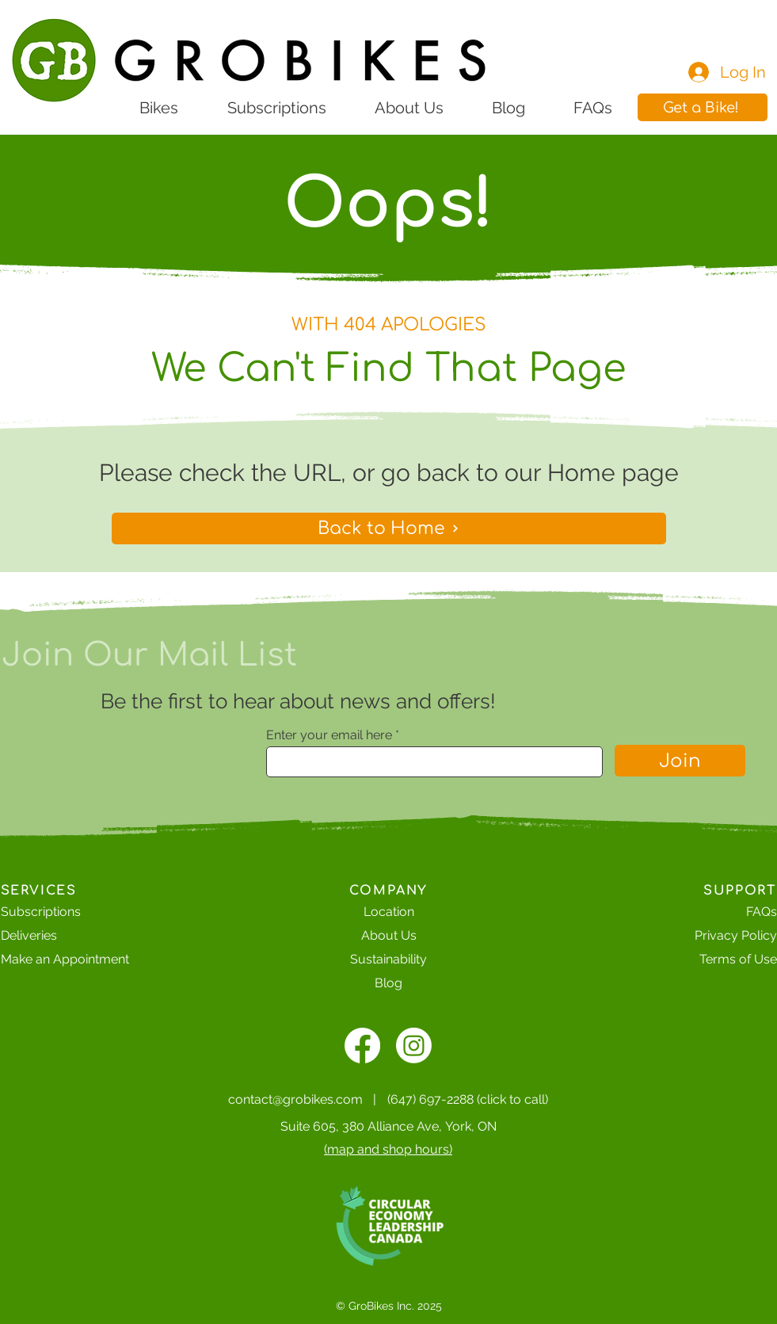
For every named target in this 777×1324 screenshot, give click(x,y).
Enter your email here (329, 735)
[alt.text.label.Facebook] (362, 1045)
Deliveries (29, 935)
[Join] (680, 760)
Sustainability (388, 959)
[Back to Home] (389, 528)
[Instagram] (414, 1045)
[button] (702, 107)
